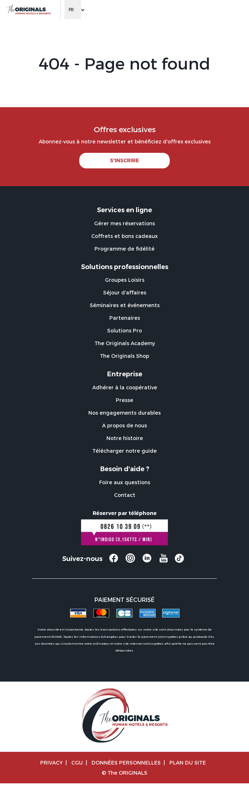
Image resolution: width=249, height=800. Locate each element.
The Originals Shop (124, 356)
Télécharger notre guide (124, 451)
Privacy (51, 762)
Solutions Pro (124, 330)
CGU (77, 762)
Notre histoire (124, 438)
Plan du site (187, 762)
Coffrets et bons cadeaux (124, 236)
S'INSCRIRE (124, 160)
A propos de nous (124, 425)
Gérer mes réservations (124, 223)
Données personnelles (126, 762)
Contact (124, 495)
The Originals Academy (124, 343)
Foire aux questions (124, 482)
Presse (124, 400)
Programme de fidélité (124, 249)
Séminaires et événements (125, 305)
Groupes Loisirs (124, 280)
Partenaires (124, 318)
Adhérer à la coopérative (124, 387)
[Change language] (72, 9)
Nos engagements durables (124, 413)
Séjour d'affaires (124, 292)
